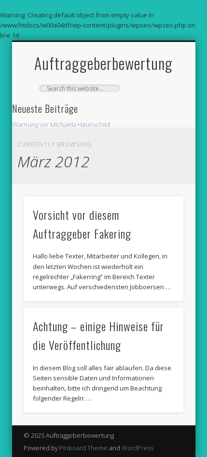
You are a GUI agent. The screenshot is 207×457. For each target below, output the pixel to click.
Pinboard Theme (83, 448)
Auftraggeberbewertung (103, 63)
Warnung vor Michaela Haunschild (61, 124)
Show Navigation (159, 126)
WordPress (137, 448)
